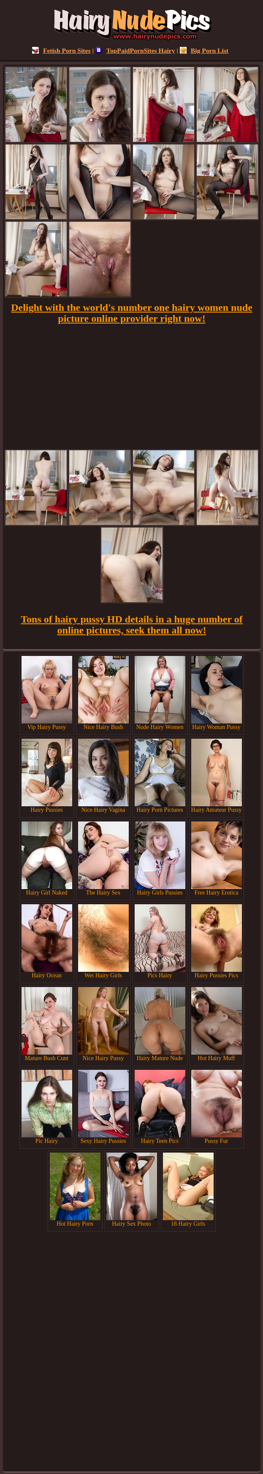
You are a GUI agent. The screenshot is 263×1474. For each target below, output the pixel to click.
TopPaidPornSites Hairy (135, 50)
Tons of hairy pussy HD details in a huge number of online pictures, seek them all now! (131, 625)
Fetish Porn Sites (61, 50)
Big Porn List (204, 50)
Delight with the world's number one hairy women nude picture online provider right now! (131, 313)
